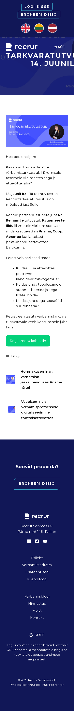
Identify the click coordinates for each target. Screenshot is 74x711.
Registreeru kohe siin (28, 341)
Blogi (15, 356)
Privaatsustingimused (25, 685)
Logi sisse (37, 7)
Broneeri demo (39, 14)
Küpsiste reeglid (53, 685)
